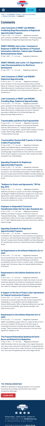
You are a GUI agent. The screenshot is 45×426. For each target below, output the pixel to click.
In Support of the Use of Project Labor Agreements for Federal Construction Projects (22, 293)
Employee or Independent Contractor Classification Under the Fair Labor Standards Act (22, 207)
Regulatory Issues (29, 14)
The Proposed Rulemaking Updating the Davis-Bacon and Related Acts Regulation (20, 337)
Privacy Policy (10, 417)
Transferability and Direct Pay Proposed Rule (20, 120)
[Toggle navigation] (3, 10)
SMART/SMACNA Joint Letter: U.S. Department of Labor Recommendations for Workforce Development (22, 65)
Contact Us (31, 417)
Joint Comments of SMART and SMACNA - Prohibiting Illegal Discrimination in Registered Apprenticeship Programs (20, 30)
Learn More (8, 395)
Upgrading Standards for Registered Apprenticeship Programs (16, 163)
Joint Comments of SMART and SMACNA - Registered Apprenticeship (18, 77)
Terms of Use (20, 417)
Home (3, 14)
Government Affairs (14, 14)
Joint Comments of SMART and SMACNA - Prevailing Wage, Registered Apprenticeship (19, 99)
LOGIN (31, 10)
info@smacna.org (30, 419)
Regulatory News (9, 16)
